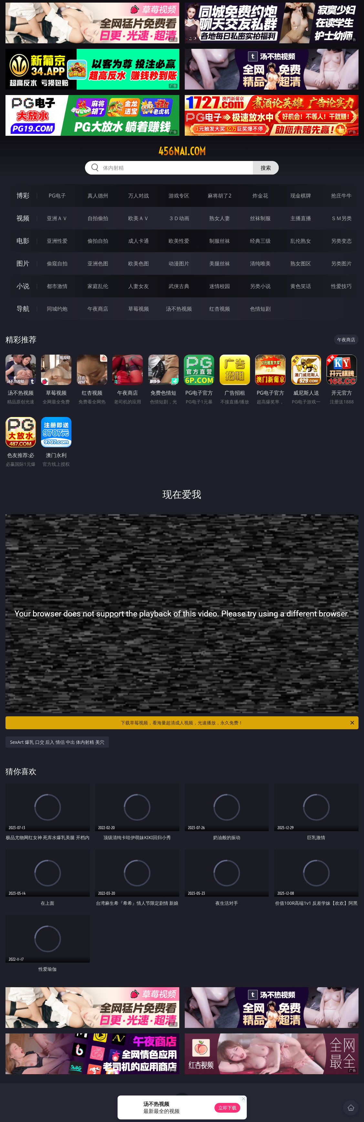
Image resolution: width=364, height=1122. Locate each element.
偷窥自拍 (57, 263)
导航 (22, 308)
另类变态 (341, 240)
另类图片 (341, 263)
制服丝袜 (219, 240)
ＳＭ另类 (341, 218)
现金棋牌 (300, 195)
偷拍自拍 (98, 240)
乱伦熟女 (300, 240)
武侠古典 (179, 286)
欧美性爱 (179, 240)
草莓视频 (138, 308)
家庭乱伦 (98, 286)
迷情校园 (219, 286)
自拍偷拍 (98, 218)
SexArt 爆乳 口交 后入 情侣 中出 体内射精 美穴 (57, 742)
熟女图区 (300, 263)
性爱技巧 (341, 286)
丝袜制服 (260, 218)
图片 (22, 263)
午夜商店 (98, 308)
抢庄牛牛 (341, 195)
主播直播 (300, 218)
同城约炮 (57, 308)
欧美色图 (138, 263)
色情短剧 (260, 308)
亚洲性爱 (57, 240)
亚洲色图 (98, 263)
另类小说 (260, 286)
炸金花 (260, 195)
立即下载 (227, 1108)
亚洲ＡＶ (57, 218)
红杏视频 (219, 308)
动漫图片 (179, 263)
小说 (22, 286)
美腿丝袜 (219, 263)
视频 (22, 218)
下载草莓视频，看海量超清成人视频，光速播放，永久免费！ (238, 723)
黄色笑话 (300, 286)
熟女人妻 (219, 218)
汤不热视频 (179, 308)
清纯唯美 (260, 263)
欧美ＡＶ (138, 218)
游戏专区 (179, 195)
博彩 (22, 195)
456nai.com (182, 151)
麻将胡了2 (219, 195)
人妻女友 (138, 286)
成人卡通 (138, 240)
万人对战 (138, 195)
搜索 (266, 167)
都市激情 (57, 286)
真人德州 (98, 195)
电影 (22, 240)
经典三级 (260, 240)
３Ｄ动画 (179, 218)
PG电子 (57, 195)
